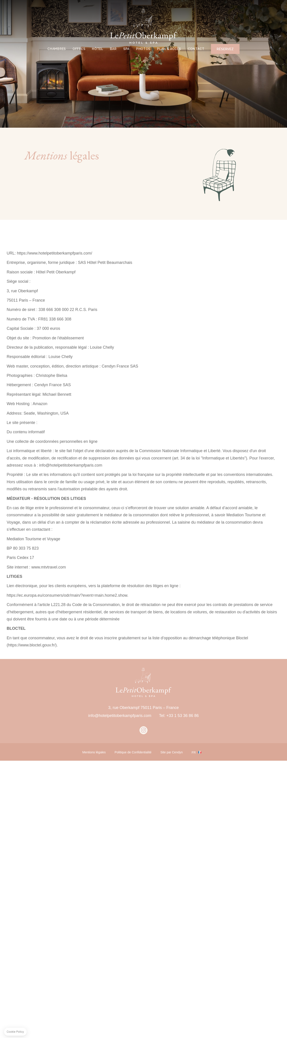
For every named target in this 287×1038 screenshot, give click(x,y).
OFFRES (79, 49)
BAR (113, 49)
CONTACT (196, 49)
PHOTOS (143, 49)
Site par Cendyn (171, 752)
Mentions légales (94, 752)
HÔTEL (97, 49)
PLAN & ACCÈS (169, 49)
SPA (126, 49)
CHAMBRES (56, 49)
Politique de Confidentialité (133, 752)
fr (194, 752)
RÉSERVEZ (225, 49)
